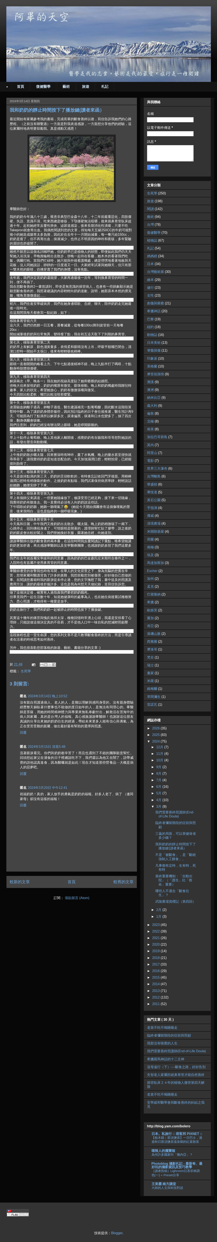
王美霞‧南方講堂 (163, 1184)
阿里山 (152, 453)
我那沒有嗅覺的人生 (162, 1043)
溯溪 (150, 382)
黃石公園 (154, 500)
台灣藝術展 (155, 272)
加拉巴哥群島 (157, 437)
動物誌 (152, 335)
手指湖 (152, 508)
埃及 (150, 555)
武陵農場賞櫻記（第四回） (175, 901)
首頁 (20, 87)
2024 (156, 741)
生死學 (26, 671)
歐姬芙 (152, 610)
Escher (152, 571)
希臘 (150, 602)
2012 (156, 997)
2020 (156, 944)
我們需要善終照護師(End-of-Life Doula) (176, 1051)
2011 (156, 1004)
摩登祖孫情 (155, 374)
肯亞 (150, 626)
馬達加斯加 (155, 563)
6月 (159, 786)
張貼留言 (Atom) (77, 898)
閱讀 (150, 209)
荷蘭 (150, 539)
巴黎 (150, 319)
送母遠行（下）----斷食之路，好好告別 (176, 1067)
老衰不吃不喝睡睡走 (162, 1027)
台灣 (150, 224)
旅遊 (85, 87)
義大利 (152, 405)
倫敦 (150, 413)
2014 (156, 984)
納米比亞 (154, 397)
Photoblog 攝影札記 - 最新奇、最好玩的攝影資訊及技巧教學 (177, 1165)
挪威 (150, 515)
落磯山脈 (154, 633)
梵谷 (150, 657)
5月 (159, 793)
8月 (159, 773)
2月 (159, 910)
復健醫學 (43, 87)
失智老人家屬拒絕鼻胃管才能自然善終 (176, 1075)
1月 (159, 916)
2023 (156, 925)
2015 (156, 977)
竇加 (150, 618)
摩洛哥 (152, 649)
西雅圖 (152, 641)
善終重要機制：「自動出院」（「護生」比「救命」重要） (173, 880)
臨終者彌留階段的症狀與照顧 (169, 1035)
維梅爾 (152, 688)
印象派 (152, 358)
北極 (150, 421)
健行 (150, 287)
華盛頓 (152, 484)
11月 (160, 753)
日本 (150, 264)
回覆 (23, 732)
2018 (156, 958)
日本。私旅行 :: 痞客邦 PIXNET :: (176, 1134)
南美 (150, 429)
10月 (160, 760)
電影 (150, 460)
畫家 (150, 673)
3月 (159, 806)
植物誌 (152, 240)
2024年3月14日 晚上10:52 (47, 696)
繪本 (150, 280)
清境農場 (154, 523)
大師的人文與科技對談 (167, 1188)
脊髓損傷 (154, 350)
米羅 (150, 681)
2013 (156, 991)
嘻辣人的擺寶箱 (163, 1151)
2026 (156, 728)
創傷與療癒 (155, 303)
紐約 (150, 327)
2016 (156, 971)
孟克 (150, 586)
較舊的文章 (123, 882)
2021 (156, 938)
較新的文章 (20, 882)
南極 (150, 547)
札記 (104, 87)
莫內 (150, 445)
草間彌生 (154, 697)
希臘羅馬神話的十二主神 (165, 1059)
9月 (159, 767)
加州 (150, 578)
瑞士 (150, 665)
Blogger (117, 1233)
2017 (156, 964)
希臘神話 (154, 311)
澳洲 (150, 390)
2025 (156, 735)
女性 (150, 295)
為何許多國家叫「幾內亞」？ (172, 1154)
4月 (159, 800)
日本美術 (154, 342)
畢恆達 (152, 492)
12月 (160, 747)
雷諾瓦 (152, 704)
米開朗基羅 (155, 531)
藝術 (66, 87)
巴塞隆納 (154, 594)
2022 (156, 931)
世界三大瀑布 (157, 468)
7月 (159, 780)
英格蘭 (152, 366)
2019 (156, 951)
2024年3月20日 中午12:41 (47, 787)
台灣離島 (154, 476)
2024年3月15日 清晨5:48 (47, 746)
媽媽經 (152, 256)
